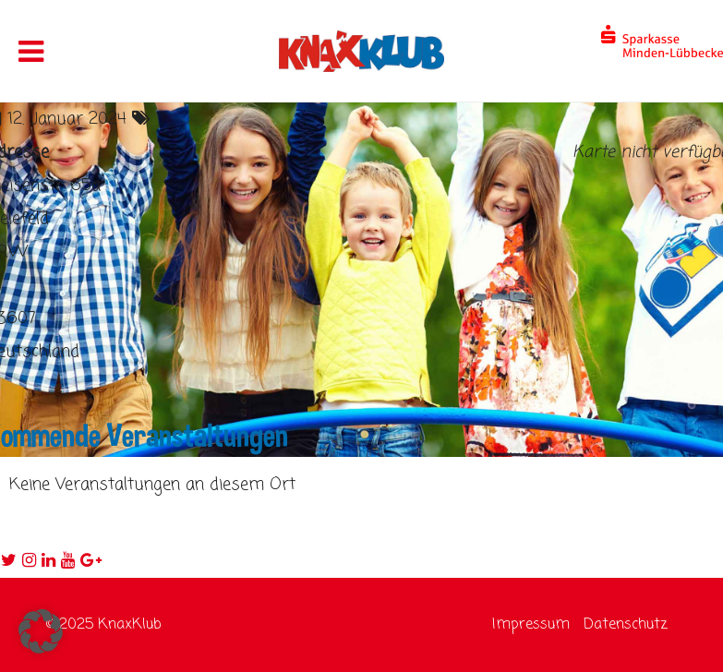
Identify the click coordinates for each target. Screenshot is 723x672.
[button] (40, 631)
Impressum (531, 625)
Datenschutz (626, 625)
